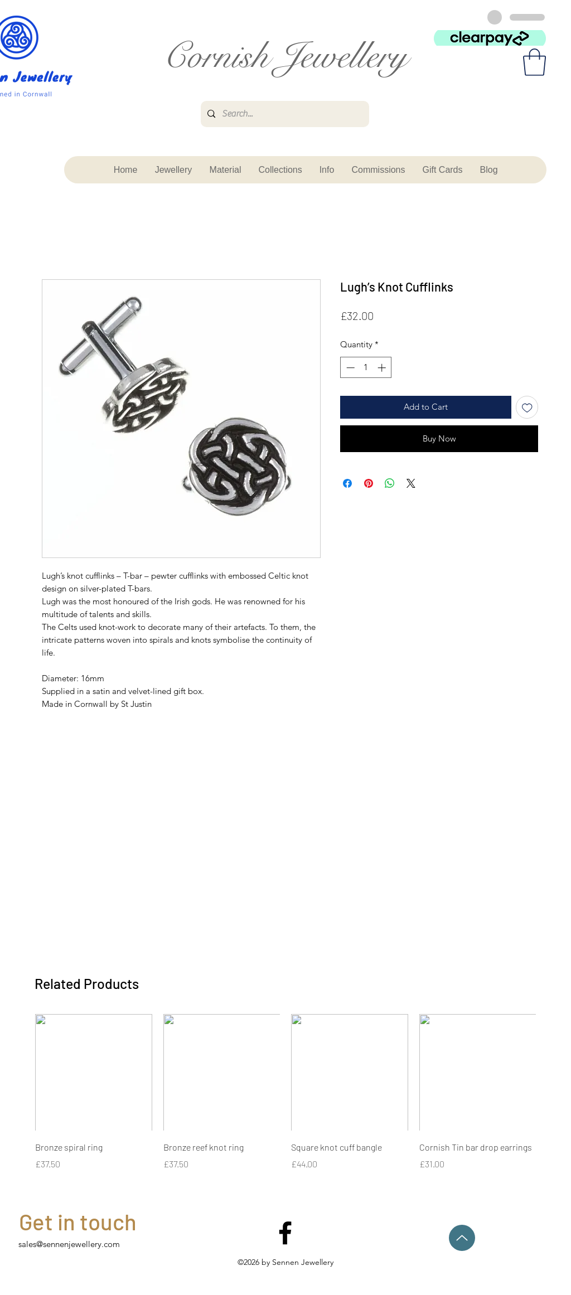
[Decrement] (349, 367)
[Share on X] (411, 483)
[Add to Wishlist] (527, 407)
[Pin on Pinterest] (368, 483)
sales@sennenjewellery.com (69, 1244)
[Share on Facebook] (347, 483)
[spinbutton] (366, 367)
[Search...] (284, 114)
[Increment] (382, 367)
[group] (285, 1092)
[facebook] (285, 1233)
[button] (534, 62)
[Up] (462, 1238)
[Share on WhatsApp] (389, 483)
